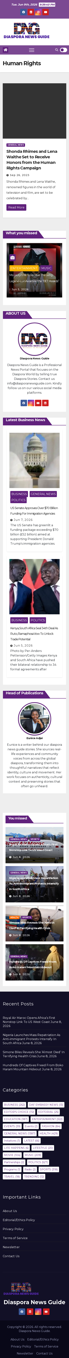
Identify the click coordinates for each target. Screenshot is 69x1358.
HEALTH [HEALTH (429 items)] (49, 1133)
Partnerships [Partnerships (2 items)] (14, 1162)
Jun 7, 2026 (23, 520)
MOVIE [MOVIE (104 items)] (12, 1155)
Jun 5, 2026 (20, 289)
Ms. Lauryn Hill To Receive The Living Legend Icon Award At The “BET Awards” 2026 (34, 281)
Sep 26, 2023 (19, 175)
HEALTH (14, 917)
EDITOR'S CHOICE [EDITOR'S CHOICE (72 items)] (19, 1112)
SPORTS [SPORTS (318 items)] (49, 1169)
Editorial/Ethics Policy (19, 1220)
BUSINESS (19, 494)
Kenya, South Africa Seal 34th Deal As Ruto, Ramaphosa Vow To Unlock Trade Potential (34, 633)
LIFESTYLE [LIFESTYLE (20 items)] (43, 1148)
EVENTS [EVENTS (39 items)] (12, 1126)
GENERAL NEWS (16, 145)
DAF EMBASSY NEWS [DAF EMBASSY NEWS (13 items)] (46, 1104)
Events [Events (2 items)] (31, 1126)
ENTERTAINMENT (24, 268)
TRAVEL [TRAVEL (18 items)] (12, 1176)
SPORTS (35, 839)
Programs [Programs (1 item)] (12, 1169)
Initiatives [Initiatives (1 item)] (12, 1140)
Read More (16, 207)
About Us (10, 1211)
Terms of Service (15, 1238)
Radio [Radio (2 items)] (30, 1169)
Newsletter (11, 1247)
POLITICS (18, 500)
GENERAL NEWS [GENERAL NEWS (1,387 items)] (19, 1133)
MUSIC (46, 268)
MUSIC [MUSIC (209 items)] (33, 1155)
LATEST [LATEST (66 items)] (31, 1140)
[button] (56, 50)
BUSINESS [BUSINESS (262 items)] (14, 1104)
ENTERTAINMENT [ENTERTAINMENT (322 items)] (47, 1119)
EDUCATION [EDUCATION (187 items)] (16, 1119)
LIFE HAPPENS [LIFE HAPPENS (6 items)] (16, 1148)
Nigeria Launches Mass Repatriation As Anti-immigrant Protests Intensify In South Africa (34, 883)
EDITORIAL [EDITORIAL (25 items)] (48, 1112)
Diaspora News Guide (34, 1302)
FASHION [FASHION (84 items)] (51, 1126)
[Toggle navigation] (32, 50)
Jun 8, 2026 (21, 857)
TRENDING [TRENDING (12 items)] (34, 1176)
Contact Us (11, 1256)
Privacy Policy (13, 1229)
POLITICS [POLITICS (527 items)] (38, 1162)
